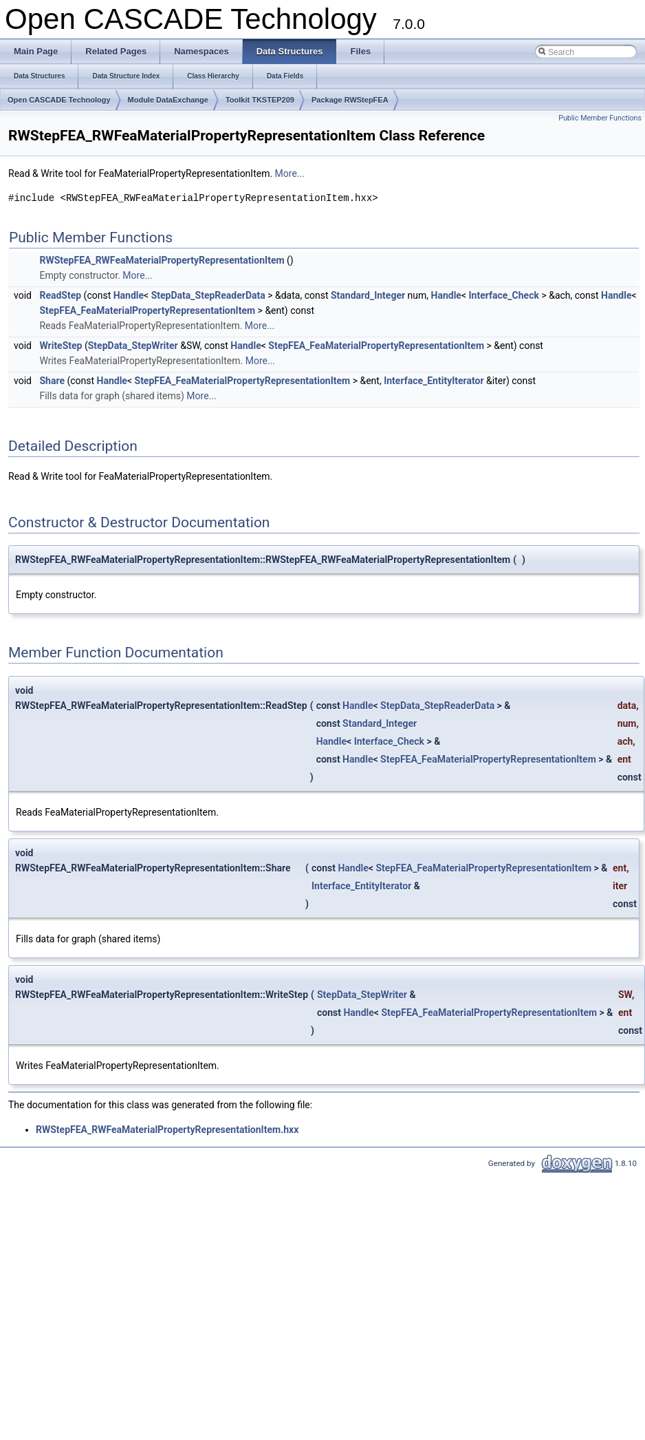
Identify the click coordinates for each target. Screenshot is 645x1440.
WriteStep (60, 345)
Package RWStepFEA (350, 100)
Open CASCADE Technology (59, 100)
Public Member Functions (600, 118)
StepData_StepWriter (133, 345)
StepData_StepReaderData (208, 295)
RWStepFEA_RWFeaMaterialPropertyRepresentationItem (161, 260)
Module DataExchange (168, 100)
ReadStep (60, 295)
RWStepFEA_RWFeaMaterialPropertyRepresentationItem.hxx (167, 1129)
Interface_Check (504, 295)
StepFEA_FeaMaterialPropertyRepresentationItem (147, 310)
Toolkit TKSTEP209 (260, 100)
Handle (128, 295)
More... (290, 173)
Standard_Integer (368, 295)
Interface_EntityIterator (433, 380)
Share (52, 380)
